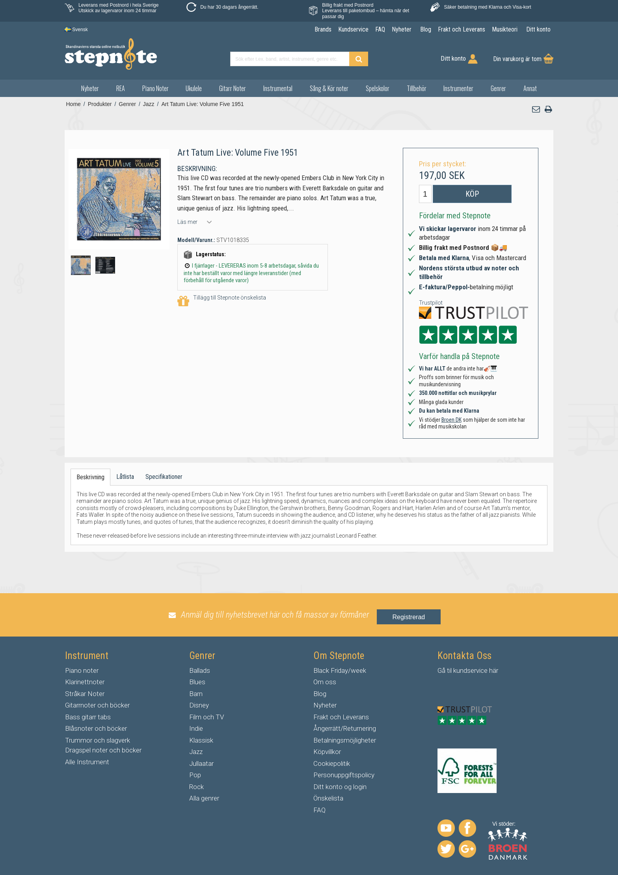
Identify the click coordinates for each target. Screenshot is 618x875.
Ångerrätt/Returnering (344, 728)
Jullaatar (201, 763)
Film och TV (206, 717)
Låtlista (125, 476)
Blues (197, 682)
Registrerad (409, 617)
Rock (196, 787)
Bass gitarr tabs (88, 717)
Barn (196, 694)
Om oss (324, 682)
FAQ (319, 810)
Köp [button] (472, 194)
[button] (536, 109)
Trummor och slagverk (97, 740)
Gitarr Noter (232, 88)
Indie (196, 728)
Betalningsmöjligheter (344, 740)
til (449, 670)
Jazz (196, 752)
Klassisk (201, 740)
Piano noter (82, 670)
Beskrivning (90, 477)
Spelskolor (377, 88)
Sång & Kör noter (329, 88)
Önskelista (328, 798)
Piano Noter (155, 88)
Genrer (498, 88)
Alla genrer (204, 798)
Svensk (76, 29)
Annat (530, 88)
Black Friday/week (339, 670)
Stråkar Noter (84, 694)
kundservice (470, 670)
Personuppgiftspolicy (343, 775)
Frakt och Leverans (341, 717)
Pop (195, 775)
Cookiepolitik (331, 763)
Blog (319, 694)
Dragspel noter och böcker (103, 750)
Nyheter (90, 88)
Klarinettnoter (84, 682)
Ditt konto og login (340, 787)
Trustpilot (431, 303)
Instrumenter (458, 88)
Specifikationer (163, 476)
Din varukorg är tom (517, 59)
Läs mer (187, 222)
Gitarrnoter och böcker (97, 705)
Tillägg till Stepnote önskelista (221, 301)
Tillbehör (416, 88)
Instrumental (277, 88)
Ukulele (194, 88)
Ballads (199, 670)
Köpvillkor (327, 752)
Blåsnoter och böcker (96, 728)
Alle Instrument (87, 762)
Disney (199, 705)
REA (120, 88)
